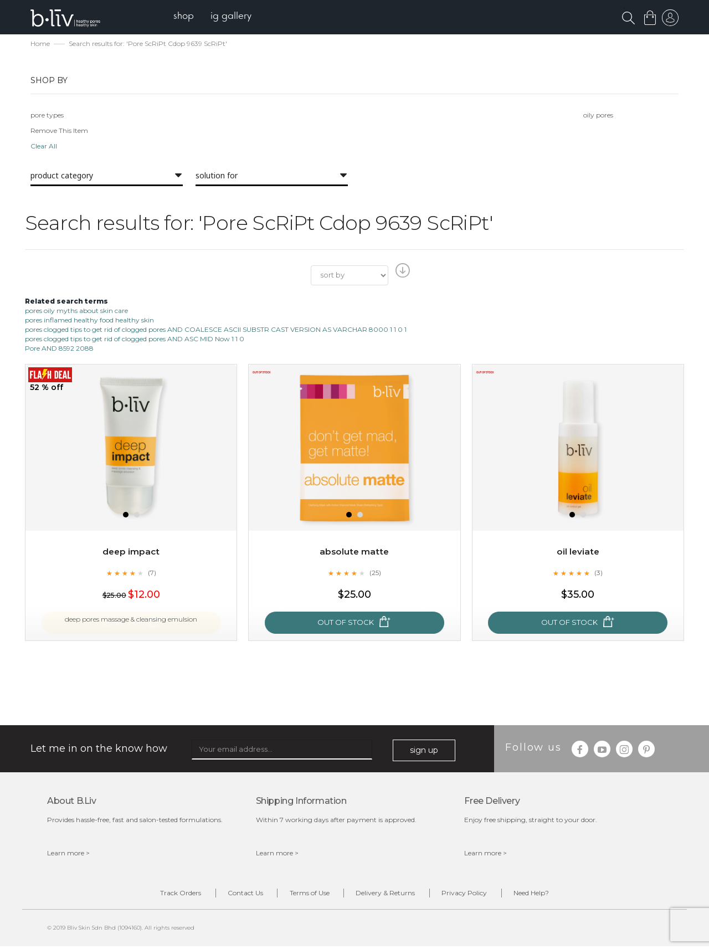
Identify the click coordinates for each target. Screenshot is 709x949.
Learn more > (68, 854)
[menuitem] (187, 17)
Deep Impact (131, 552)
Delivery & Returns (389, 895)
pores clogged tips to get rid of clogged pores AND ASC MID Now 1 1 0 (134, 340)
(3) (599, 573)
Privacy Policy (477, 895)
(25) (375, 573)
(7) (152, 573)
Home (40, 44)
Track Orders (159, 895)
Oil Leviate (578, 552)
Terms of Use (305, 895)
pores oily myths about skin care (76, 311)
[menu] (216, 17)
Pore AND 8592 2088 (59, 349)
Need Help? (552, 895)
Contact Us (232, 895)
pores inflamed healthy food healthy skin (89, 321)
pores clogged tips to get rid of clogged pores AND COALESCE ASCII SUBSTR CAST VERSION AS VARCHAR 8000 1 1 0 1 (216, 330)
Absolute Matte (354, 552)
